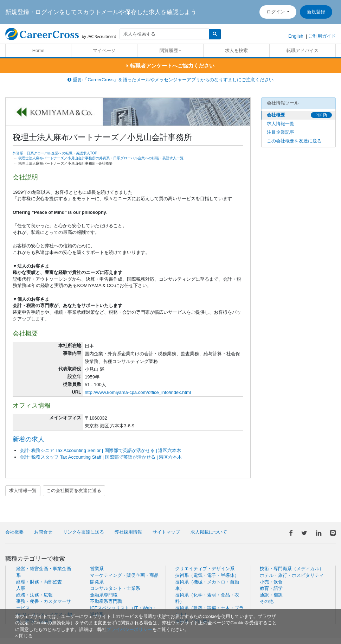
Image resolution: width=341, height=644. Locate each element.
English (295, 36)
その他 (267, 601)
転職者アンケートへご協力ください (170, 66)
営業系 (97, 568)
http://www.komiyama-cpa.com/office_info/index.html (138, 392)
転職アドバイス (303, 50)
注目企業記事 (280, 132)
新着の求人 (28, 439)
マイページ (104, 50)
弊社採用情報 (128, 532)
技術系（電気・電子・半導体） (207, 575)
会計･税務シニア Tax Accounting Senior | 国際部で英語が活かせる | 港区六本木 (100, 450)
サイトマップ (166, 532)
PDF (321, 115)
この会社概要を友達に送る (73, 490)
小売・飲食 (271, 582)
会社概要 (276, 114)
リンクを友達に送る (83, 532)
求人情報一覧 (23, 490)
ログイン (276, 11)
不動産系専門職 (106, 601)
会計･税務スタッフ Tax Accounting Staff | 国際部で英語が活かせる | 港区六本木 (101, 457)
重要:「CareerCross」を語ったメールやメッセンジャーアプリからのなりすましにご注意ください (170, 79)
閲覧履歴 (169, 50)
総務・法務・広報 (34, 595)
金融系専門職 (103, 595)
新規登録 (316, 11)
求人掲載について (209, 532)
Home (38, 50)
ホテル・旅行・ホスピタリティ (292, 575)
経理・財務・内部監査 (39, 582)
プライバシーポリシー (129, 629)
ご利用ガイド (322, 36)
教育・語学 (271, 588)
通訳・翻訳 (271, 595)
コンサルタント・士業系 (115, 588)
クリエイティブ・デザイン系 (204, 568)
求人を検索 (236, 50)
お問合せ (43, 532)
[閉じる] (24, 635)
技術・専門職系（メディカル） (292, 568)
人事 (20, 588)
